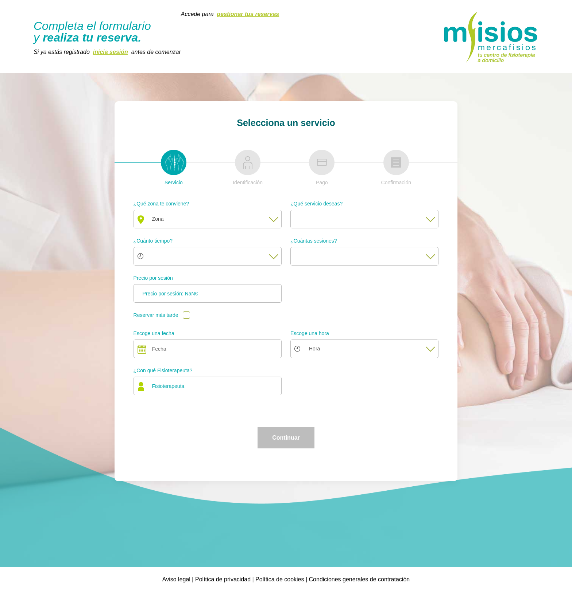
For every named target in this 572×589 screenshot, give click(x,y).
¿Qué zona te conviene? (161, 204)
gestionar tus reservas (248, 14)
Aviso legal (176, 579)
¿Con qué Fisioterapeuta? (163, 370)
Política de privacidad (223, 579)
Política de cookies (279, 579)
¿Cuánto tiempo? (153, 241)
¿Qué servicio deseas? (316, 204)
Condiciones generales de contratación (359, 579)
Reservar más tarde (156, 315)
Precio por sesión (153, 278)
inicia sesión (110, 52)
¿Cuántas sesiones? (313, 241)
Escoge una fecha (154, 333)
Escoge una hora (309, 333)
